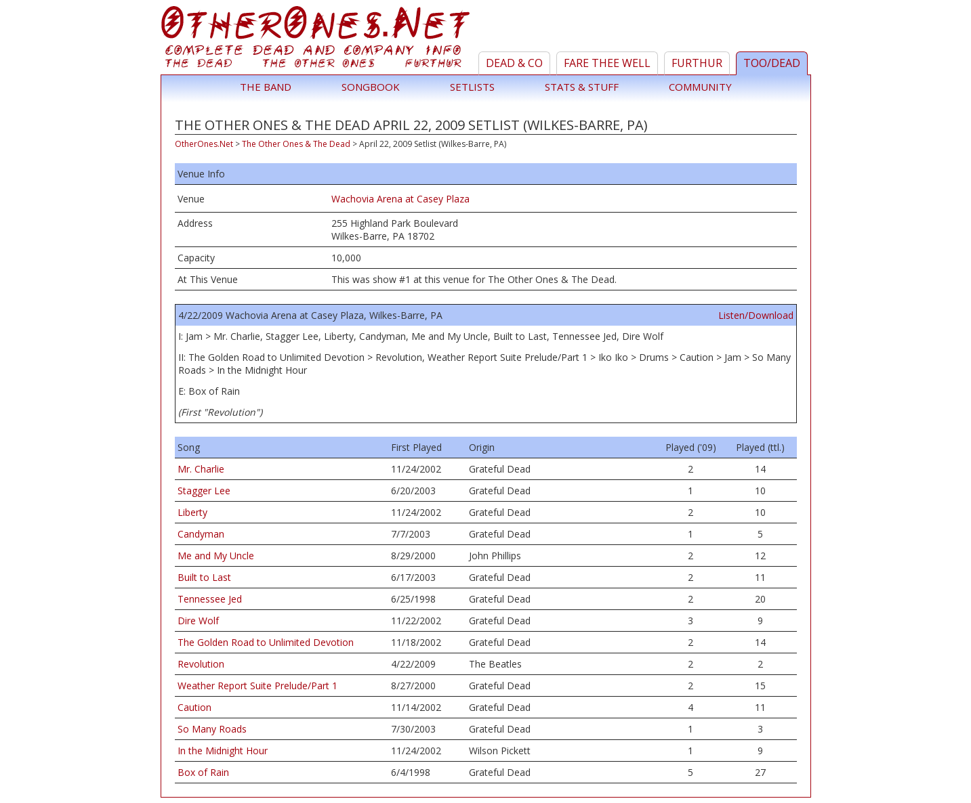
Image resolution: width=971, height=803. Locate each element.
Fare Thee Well (607, 63)
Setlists (472, 86)
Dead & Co (514, 63)
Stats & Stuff (582, 86)
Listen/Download (755, 315)
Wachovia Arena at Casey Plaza (400, 198)
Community (700, 86)
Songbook (371, 86)
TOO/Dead (771, 63)
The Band (265, 86)
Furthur (697, 63)
